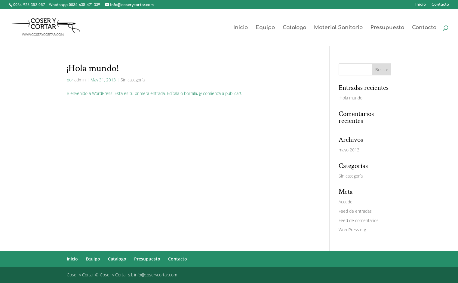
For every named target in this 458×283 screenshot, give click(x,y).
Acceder (346, 202)
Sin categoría (133, 80)
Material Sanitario (338, 28)
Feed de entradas (355, 211)
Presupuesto (387, 28)
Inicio (420, 5)
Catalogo (294, 28)
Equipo (265, 28)
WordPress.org (352, 230)
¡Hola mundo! (93, 68)
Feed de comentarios (359, 220)
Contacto (440, 5)
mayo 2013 (349, 150)
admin (80, 80)
